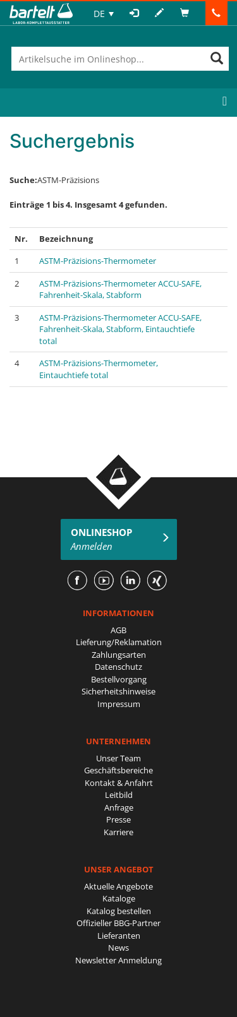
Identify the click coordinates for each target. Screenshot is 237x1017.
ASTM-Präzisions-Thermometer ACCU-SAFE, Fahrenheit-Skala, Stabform (120, 289)
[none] (103, 13)
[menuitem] (103, 13)
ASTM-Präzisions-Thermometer (97, 260)
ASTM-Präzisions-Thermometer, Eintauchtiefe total (98, 369)
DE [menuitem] (99, 14)
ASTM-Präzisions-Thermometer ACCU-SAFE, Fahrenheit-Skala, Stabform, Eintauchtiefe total (120, 329)
